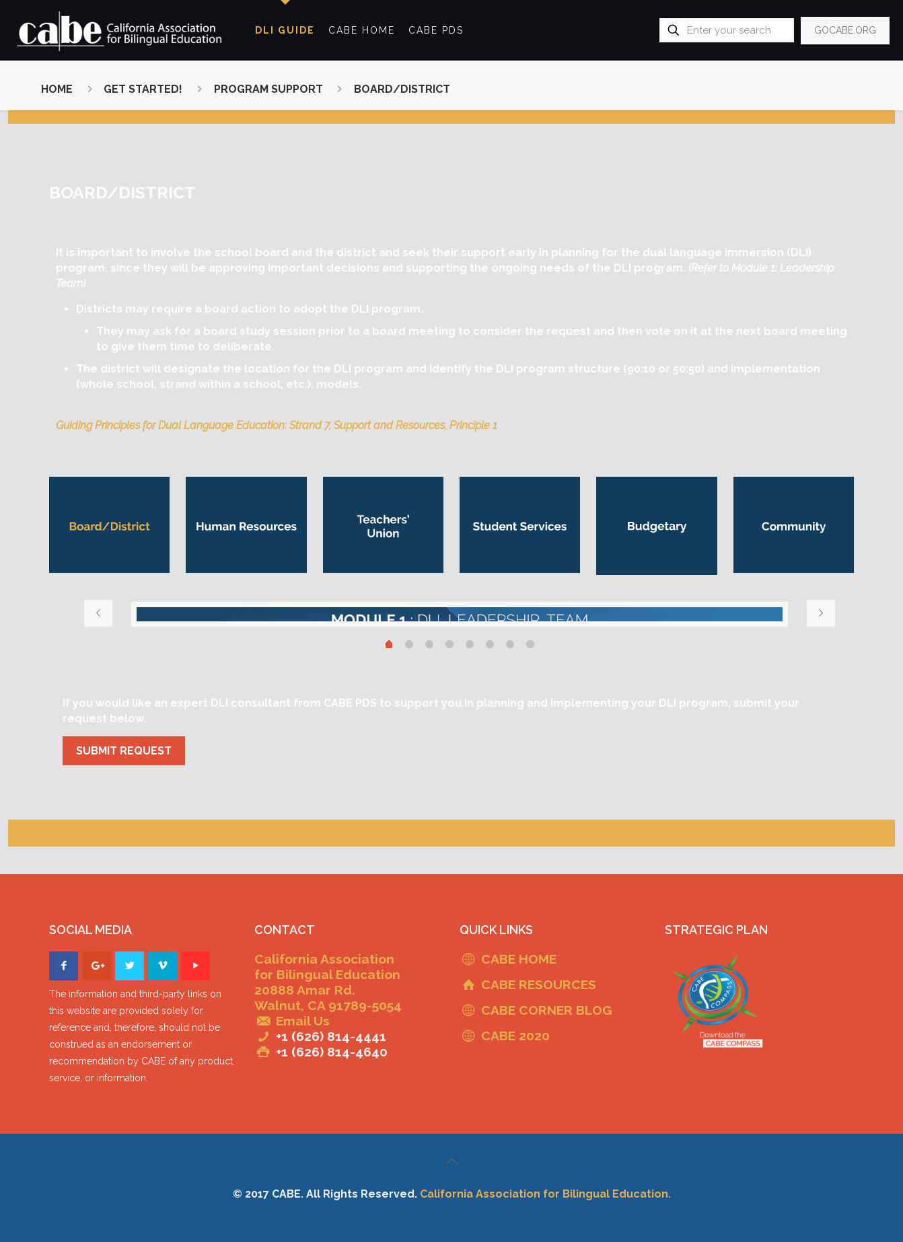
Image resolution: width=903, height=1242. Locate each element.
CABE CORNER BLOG (546, 1010)
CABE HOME (518, 959)
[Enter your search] (726, 30)
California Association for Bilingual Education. (545, 1194)
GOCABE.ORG (845, 30)
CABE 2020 (515, 1035)
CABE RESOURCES (538, 984)
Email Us (303, 1020)
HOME (57, 89)
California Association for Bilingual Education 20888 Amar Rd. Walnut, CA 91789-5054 (328, 982)
